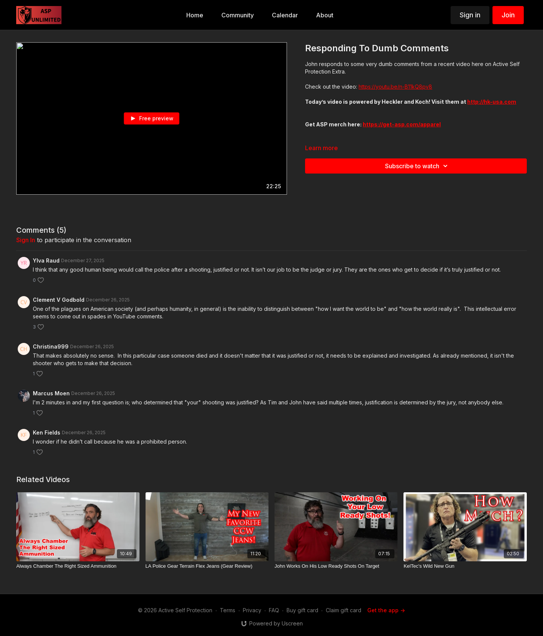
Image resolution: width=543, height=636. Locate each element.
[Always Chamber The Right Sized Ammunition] (77, 566)
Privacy (252, 610)
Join (508, 15)
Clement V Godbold (58, 299)
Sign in (470, 15)
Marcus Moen (51, 393)
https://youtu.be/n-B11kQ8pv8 (395, 86)
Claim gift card (343, 610)
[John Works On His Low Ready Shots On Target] (336, 566)
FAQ (274, 610)
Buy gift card (302, 610)
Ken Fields (46, 432)
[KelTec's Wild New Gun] (464, 566)
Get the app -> (386, 610)
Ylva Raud (46, 260)
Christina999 (51, 346)
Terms (227, 610)
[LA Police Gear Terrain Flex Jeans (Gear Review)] (207, 566)
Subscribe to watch (417, 166)
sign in (25, 240)
